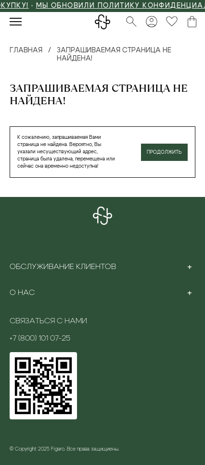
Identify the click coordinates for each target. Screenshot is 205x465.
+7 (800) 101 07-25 (40, 338)
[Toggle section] (189, 266)
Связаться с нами (48, 321)
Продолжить (164, 152)
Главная (26, 50)
